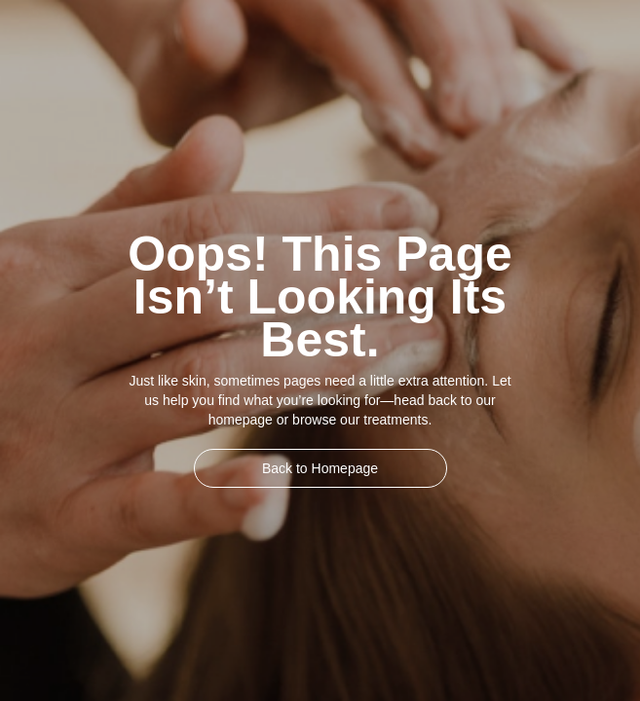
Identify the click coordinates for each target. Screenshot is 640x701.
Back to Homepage (320, 468)
